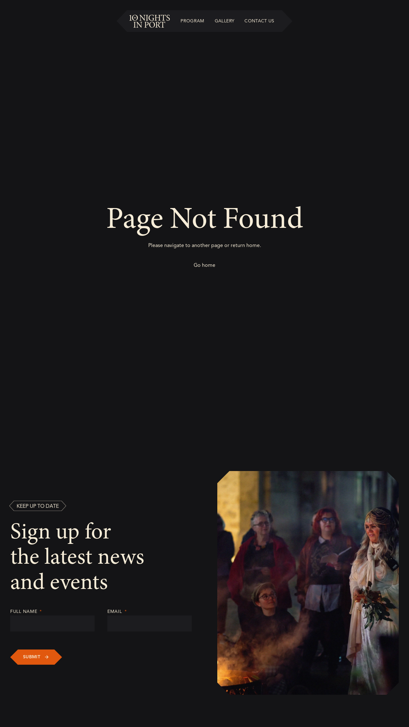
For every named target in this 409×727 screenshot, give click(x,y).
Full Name (26, 611)
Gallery (224, 21)
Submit (31, 657)
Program (192, 21)
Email (117, 611)
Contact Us (259, 21)
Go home (204, 265)
